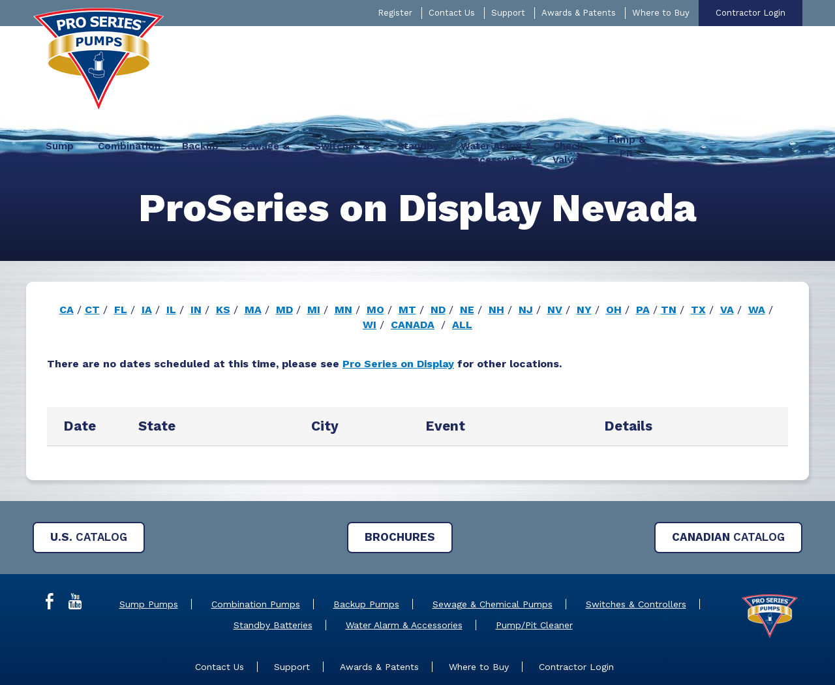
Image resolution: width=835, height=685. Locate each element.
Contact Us (452, 13)
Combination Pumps (255, 558)
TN (668, 264)
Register (395, 13)
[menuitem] (215, 49)
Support (508, 13)
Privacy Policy (534, 658)
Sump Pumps (148, 558)
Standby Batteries (273, 579)
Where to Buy (661, 13)
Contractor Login (750, 13)
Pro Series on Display (398, 318)
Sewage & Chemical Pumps (493, 558)
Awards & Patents (578, 13)
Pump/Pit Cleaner (534, 579)
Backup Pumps (366, 558)
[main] (417, 292)
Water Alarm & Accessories (404, 579)
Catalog (88, 491)
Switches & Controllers (636, 558)
